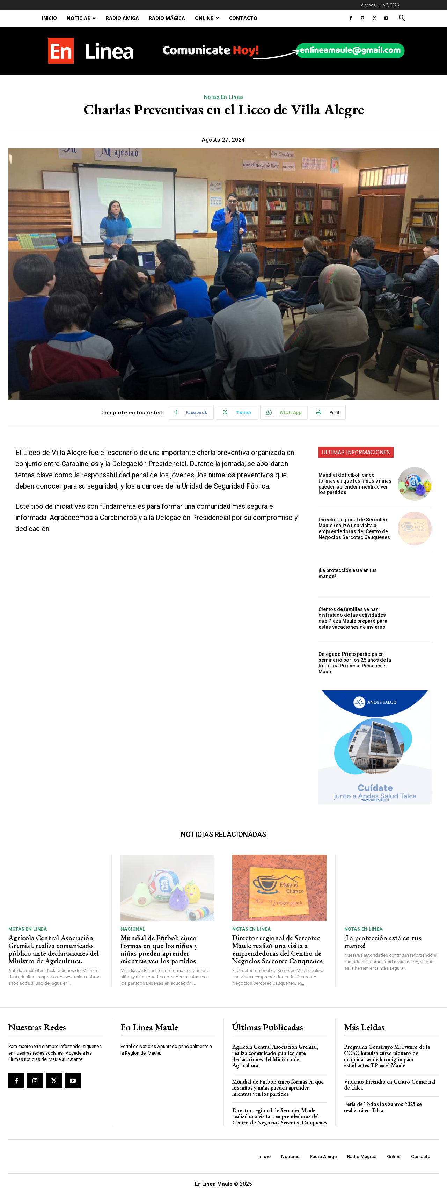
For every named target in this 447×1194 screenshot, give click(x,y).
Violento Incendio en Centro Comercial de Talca (389, 1085)
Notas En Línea (223, 97)
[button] (401, 18)
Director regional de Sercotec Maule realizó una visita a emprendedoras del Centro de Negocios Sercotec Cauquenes (354, 528)
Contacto (243, 18)
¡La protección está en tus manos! (383, 941)
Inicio (49, 18)
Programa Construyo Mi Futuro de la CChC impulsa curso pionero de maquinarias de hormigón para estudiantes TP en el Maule (387, 1056)
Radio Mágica (167, 18)
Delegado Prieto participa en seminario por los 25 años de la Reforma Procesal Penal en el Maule (354, 662)
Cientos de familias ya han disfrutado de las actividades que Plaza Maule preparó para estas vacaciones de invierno (352, 618)
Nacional (132, 929)
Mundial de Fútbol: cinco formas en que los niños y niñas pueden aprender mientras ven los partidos (354, 483)
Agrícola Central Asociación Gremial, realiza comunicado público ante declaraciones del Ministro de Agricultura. (53, 949)
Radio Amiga (122, 18)
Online (207, 18)
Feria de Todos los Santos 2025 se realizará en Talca (383, 1107)
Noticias (81, 18)
